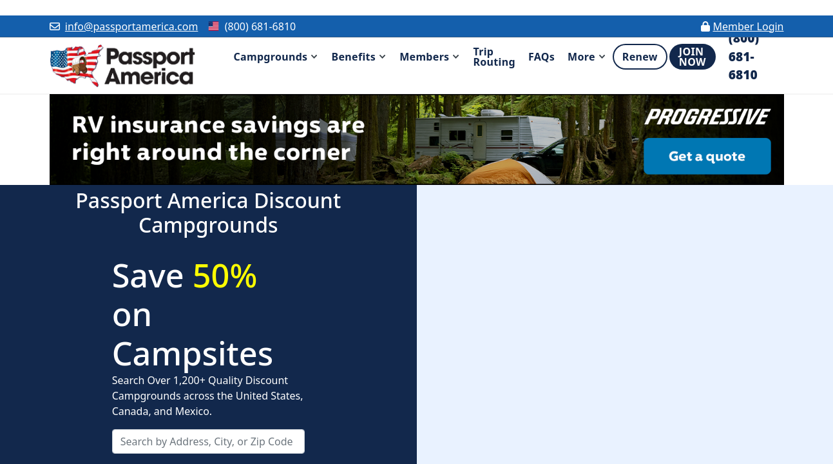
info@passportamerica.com (131, 26)
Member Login (748, 26)
